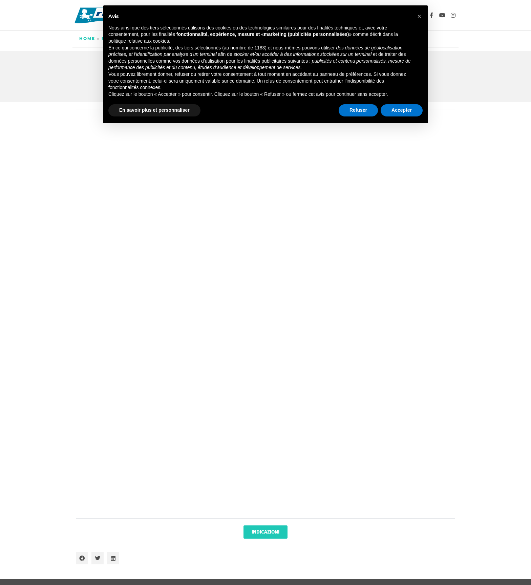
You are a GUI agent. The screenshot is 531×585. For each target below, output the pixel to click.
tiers (188, 47)
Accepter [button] (401, 110)
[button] (82, 558)
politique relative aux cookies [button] (138, 41)
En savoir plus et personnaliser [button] (154, 110)
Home (87, 38)
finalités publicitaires (265, 61)
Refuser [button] (358, 110)
